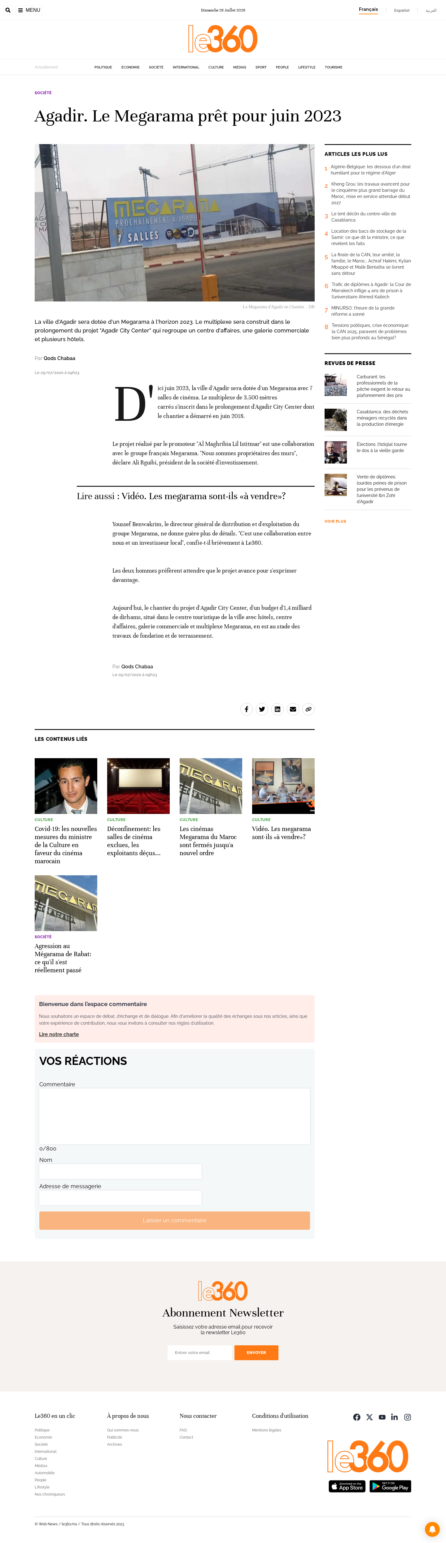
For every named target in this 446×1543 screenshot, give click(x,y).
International (186, 67)
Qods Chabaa (59, 358)
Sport (261, 67)
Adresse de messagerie (70, 1186)
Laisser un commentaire (175, 1220)
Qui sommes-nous (123, 1430)
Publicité (114, 1437)
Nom (45, 1160)
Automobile (45, 1473)
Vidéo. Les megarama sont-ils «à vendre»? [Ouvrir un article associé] (204, 496)
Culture (216, 67)
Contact (186, 1437)
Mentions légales (266, 1430)
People (282, 67)
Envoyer (256, 1352)
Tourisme (334, 67)
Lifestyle (307, 67)
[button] (432, 1529)
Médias (239, 67)
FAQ (183, 1430)
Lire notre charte (59, 1034)
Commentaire (57, 1084)
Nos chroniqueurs (50, 1494)
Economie (130, 67)
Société (156, 67)
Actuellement (46, 67)
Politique (103, 67)
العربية (431, 10)
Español (401, 10)
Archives (114, 1444)
